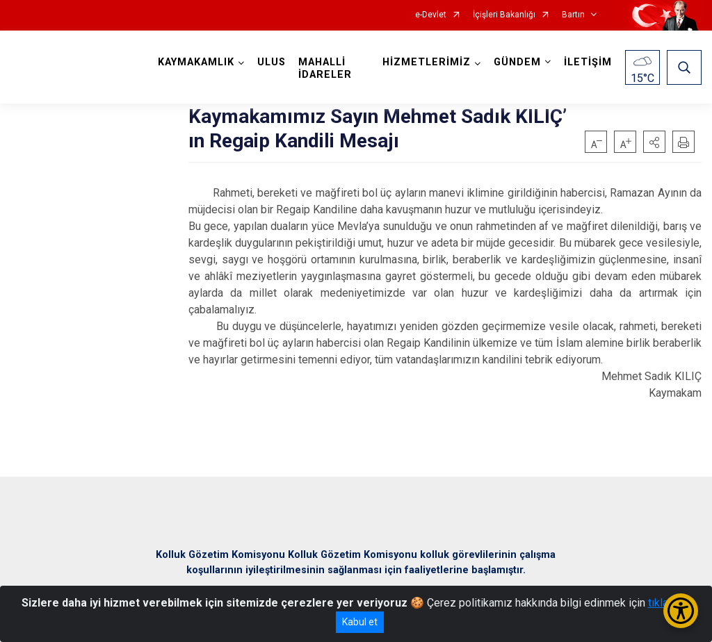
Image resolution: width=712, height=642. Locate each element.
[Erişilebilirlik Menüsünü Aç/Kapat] (680, 610)
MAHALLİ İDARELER (325, 68)
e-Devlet (430, 14)
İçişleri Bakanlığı (504, 14)
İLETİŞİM (588, 62)
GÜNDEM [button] (517, 62)
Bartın (573, 14)
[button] (654, 142)
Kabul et (360, 621)
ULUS (271, 62)
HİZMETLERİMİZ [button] (426, 62)
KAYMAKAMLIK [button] (196, 62)
